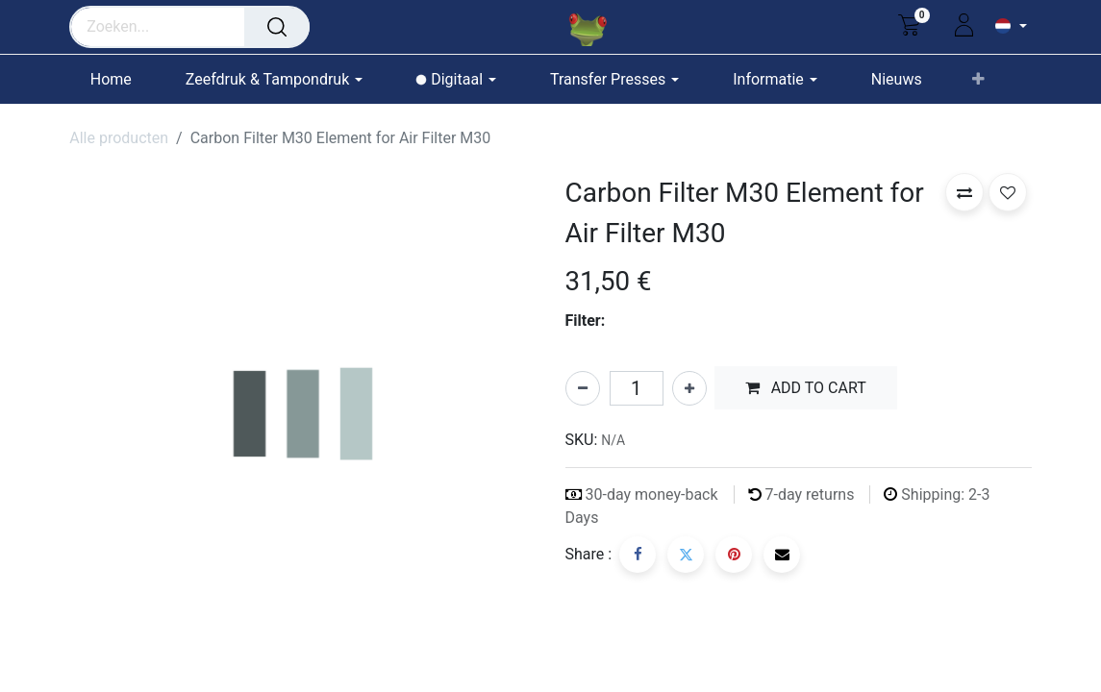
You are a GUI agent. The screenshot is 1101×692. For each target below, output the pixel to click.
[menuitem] (119, 79)
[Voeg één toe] (689, 388)
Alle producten (118, 138)
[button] (978, 80)
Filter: (585, 320)
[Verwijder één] (582, 388)
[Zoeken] (277, 27)
